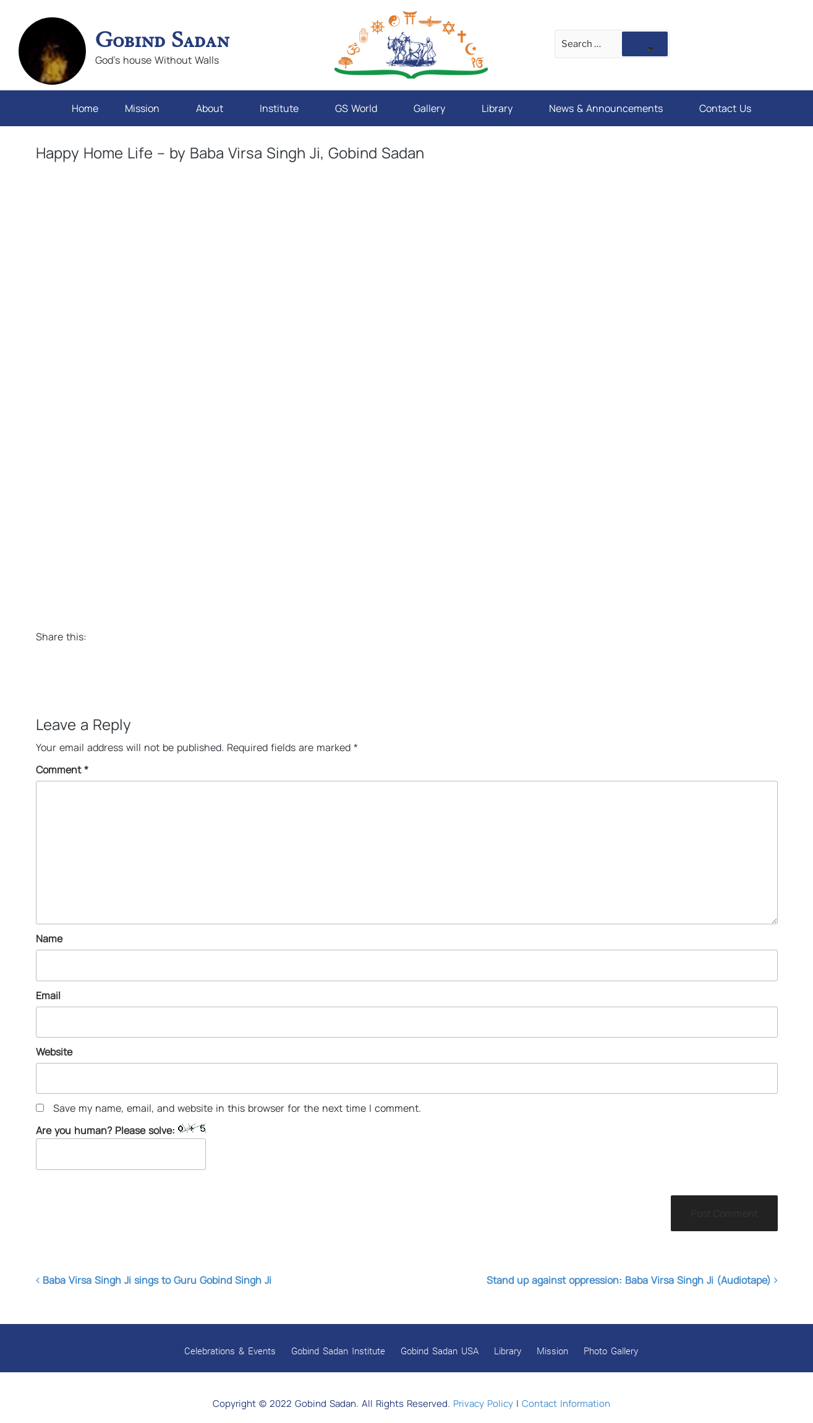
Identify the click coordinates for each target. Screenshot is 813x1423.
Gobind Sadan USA (440, 1350)
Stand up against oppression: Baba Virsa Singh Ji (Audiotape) (632, 1280)
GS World (362, 108)
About (216, 108)
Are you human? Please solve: (121, 1146)
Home (85, 108)
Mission (148, 108)
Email (48, 995)
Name (49, 938)
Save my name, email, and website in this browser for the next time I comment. (237, 1108)
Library (504, 108)
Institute (286, 108)
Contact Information (566, 1403)
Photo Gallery (611, 1350)
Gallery (436, 108)
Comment (62, 769)
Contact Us (725, 108)
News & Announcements (612, 108)
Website (54, 1052)
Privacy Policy (483, 1403)
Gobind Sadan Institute (338, 1350)
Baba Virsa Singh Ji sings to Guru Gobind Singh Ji (153, 1280)
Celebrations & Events (230, 1350)
